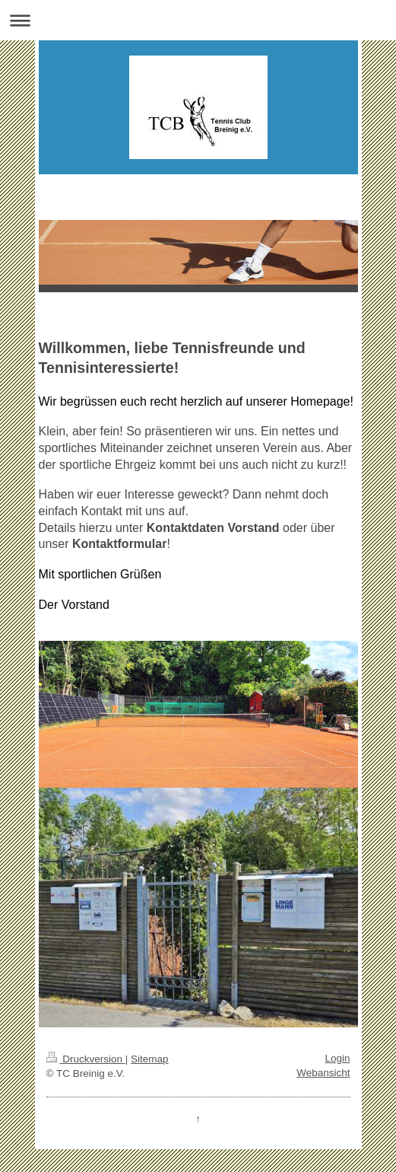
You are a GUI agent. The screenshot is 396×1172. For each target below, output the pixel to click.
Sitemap (150, 1059)
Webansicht (323, 1072)
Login (337, 1058)
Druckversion (85, 1059)
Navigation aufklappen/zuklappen (198, 20)
